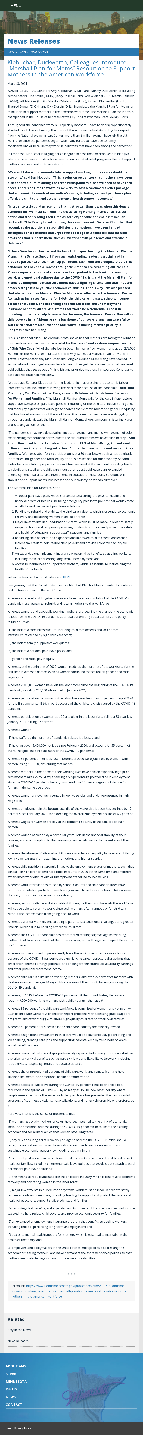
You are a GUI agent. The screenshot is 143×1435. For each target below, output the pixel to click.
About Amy (16, 1366)
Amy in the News (19, 1330)
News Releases (34, 41)
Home (11, 52)
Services (13, 1374)
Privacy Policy (22, 1428)
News (23, 52)
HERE (66, 577)
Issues (11, 1389)
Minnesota (16, 1381)
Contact (14, 1404)
